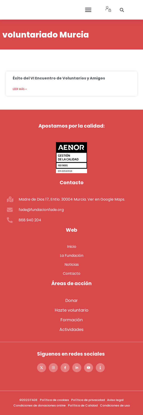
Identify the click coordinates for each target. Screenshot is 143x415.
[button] (88, 10)
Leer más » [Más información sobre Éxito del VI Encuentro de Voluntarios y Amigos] (20, 89)
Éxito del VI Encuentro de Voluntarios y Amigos (59, 78)
